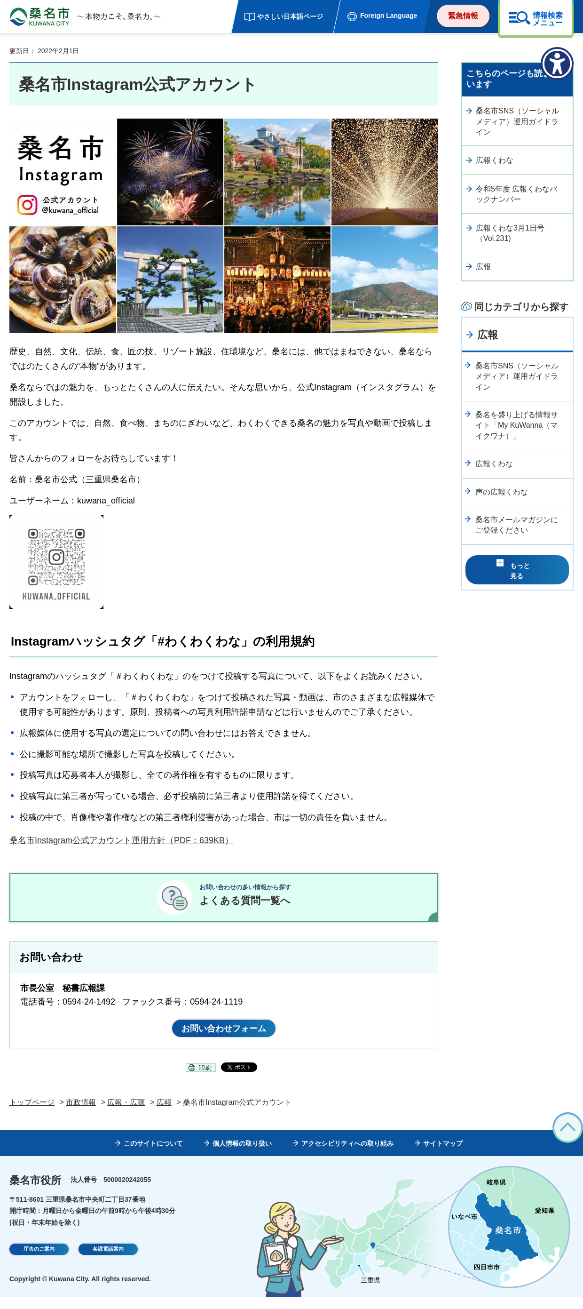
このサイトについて (153, 1155)
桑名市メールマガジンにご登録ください (516, 525)
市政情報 (81, 1113)
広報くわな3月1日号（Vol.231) (510, 233)
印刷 (205, 1079)
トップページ (32, 1113)
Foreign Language (388, 15)
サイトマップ (443, 1155)
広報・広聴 (126, 1113)
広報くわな (494, 160)
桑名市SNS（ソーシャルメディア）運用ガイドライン (517, 121)
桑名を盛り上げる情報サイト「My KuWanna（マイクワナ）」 (516, 425)
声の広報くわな (501, 492)
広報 (483, 267)
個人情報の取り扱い (242, 1155)
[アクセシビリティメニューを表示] (557, 63)
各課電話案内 (108, 1262)
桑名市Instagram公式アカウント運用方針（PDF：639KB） (121, 840)
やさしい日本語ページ (290, 16)
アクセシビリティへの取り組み (347, 1155)
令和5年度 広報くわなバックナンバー (516, 194)
